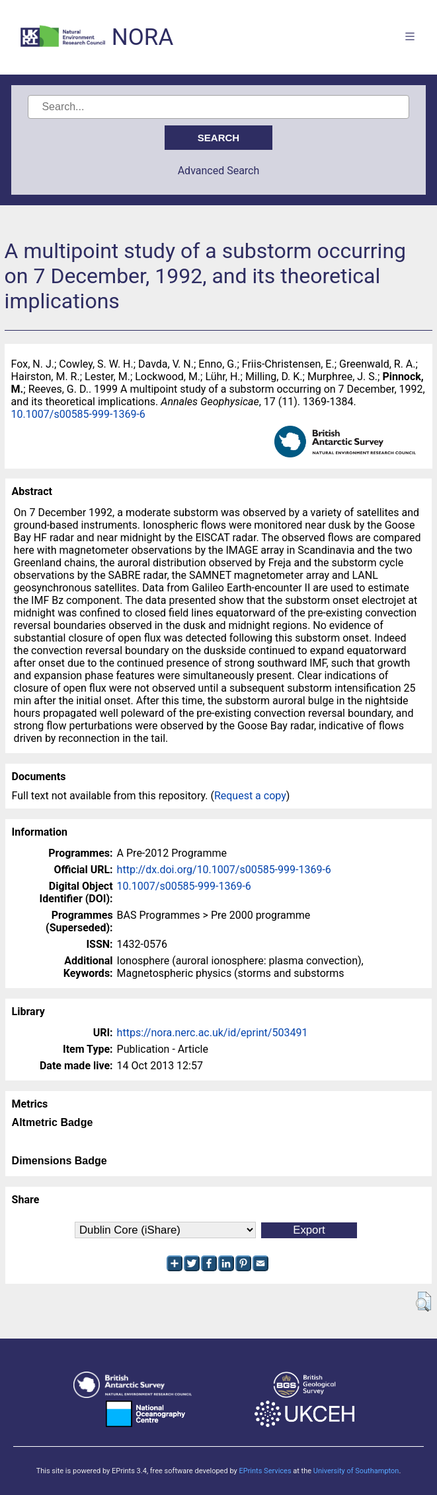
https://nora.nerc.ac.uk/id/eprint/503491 (212, 1032)
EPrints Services (265, 1471)
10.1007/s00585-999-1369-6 (78, 414)
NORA (142, 37)
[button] (423, 1302)
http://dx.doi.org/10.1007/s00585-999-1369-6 (224, 869)
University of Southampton (356, 1471)
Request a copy (250, 795)
